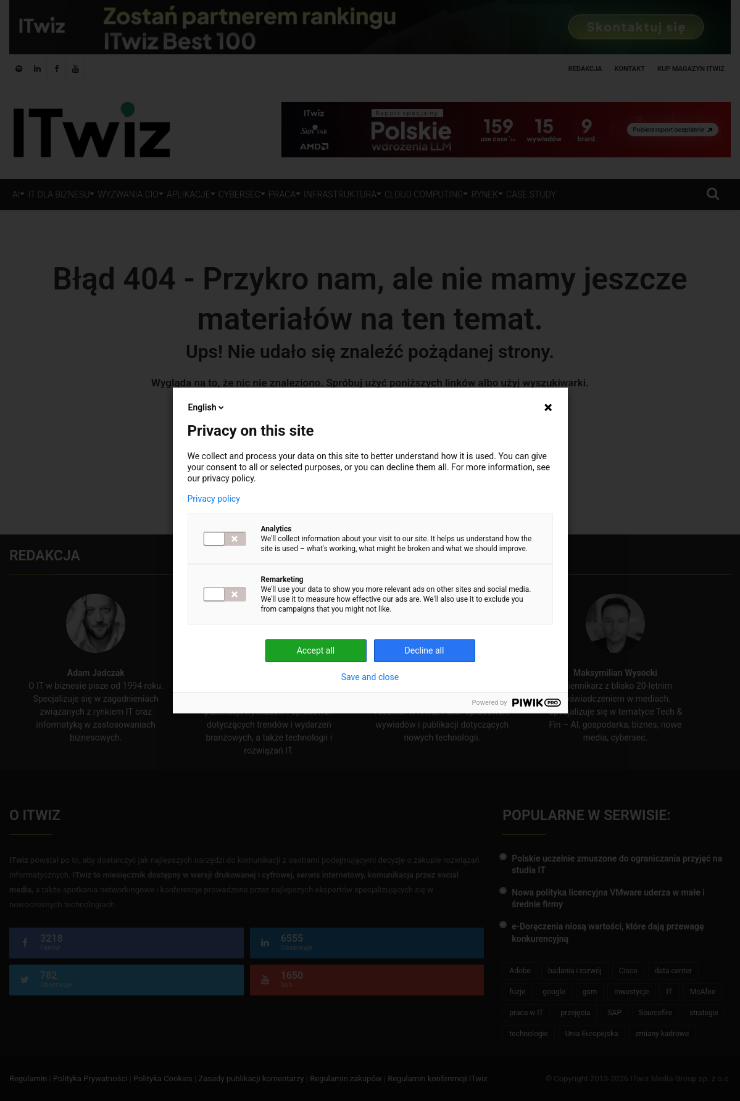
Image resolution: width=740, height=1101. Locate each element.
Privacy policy (214, 499)
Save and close (370, 677)
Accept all (316, 650)
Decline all (424, 650)
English (207, 407)
